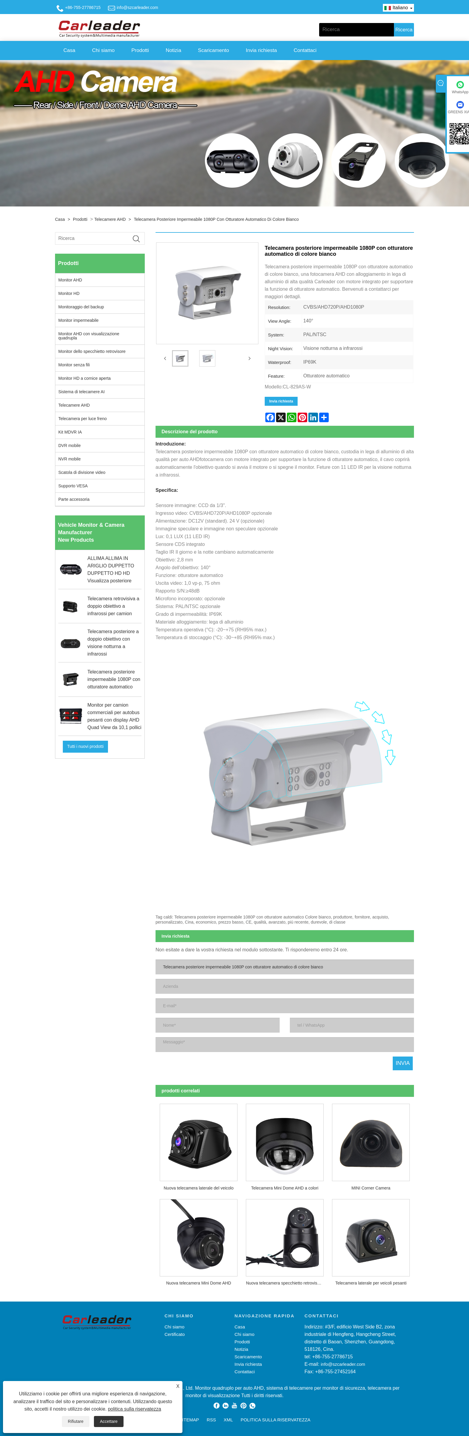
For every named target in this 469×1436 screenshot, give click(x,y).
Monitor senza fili (74, 364)
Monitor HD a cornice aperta (84, 378)
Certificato (175, 1334)
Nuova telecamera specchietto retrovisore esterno (287, 1283)
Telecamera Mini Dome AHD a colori (285, 1188)
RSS (211, 1419)
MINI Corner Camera (370, 1188)
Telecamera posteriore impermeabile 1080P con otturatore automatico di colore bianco (216, 219)
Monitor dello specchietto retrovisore (92, 351)
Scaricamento (213, 50)
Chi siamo (103, 50)
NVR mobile (69, 459)
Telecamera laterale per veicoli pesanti (370, 1283)
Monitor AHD (70, 280)
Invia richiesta (261, 50)
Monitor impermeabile (78, 320)
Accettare (109, 1421)
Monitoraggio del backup (81, 306)
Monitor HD (69, 293)
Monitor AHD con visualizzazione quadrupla (88, 335)
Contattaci (305, 50)
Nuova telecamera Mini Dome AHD (198, 1283)
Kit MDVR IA (70, 432)
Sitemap (189, 1419)
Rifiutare (75, 1421)
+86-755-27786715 (83, 7)
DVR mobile (69, 445)
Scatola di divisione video (81, 472)
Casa (69, 50)
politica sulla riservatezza (134, 1408)
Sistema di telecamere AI (81, 391)
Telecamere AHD (110, 219)
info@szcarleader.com (137, 7)
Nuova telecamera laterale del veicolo (198, 1188)
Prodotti (140, 50)
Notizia (173, 50)
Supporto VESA (73, 485)
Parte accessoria (73, 499)
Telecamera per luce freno (82, 418)
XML (228, 1419)
